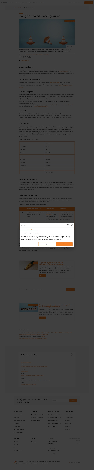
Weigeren (47, 244)
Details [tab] (47, 229)
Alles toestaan (64, 244)
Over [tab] (65, 229)
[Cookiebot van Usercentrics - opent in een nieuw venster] (67, 225)
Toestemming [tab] (29, 229)
